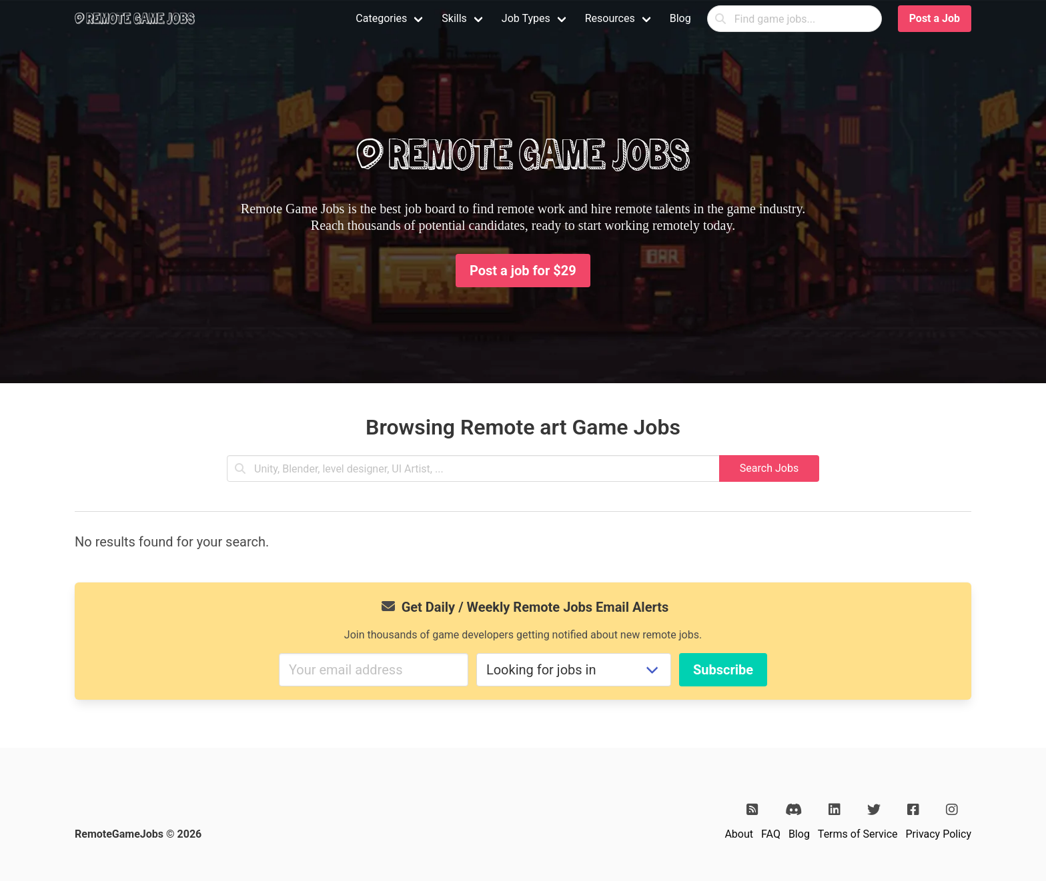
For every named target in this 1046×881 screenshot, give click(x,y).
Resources (610, 18)
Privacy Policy (939, 834)
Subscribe (723, 670)
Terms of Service (858, 834)
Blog (680, 18)
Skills (454, 18)
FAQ (770, 834)
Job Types (526, 18)
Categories (381, 18)
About (738, 834)
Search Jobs (769, 468)
